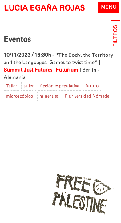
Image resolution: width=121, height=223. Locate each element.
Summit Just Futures (28, 70)
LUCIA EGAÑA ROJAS (44, 8)
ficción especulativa (59, 86)
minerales (49, 96)
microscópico (19, 96)
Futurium (67, 70)
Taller (11, 86)
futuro (92, 86)
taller (28, 86)
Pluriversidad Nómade (87, 96)
